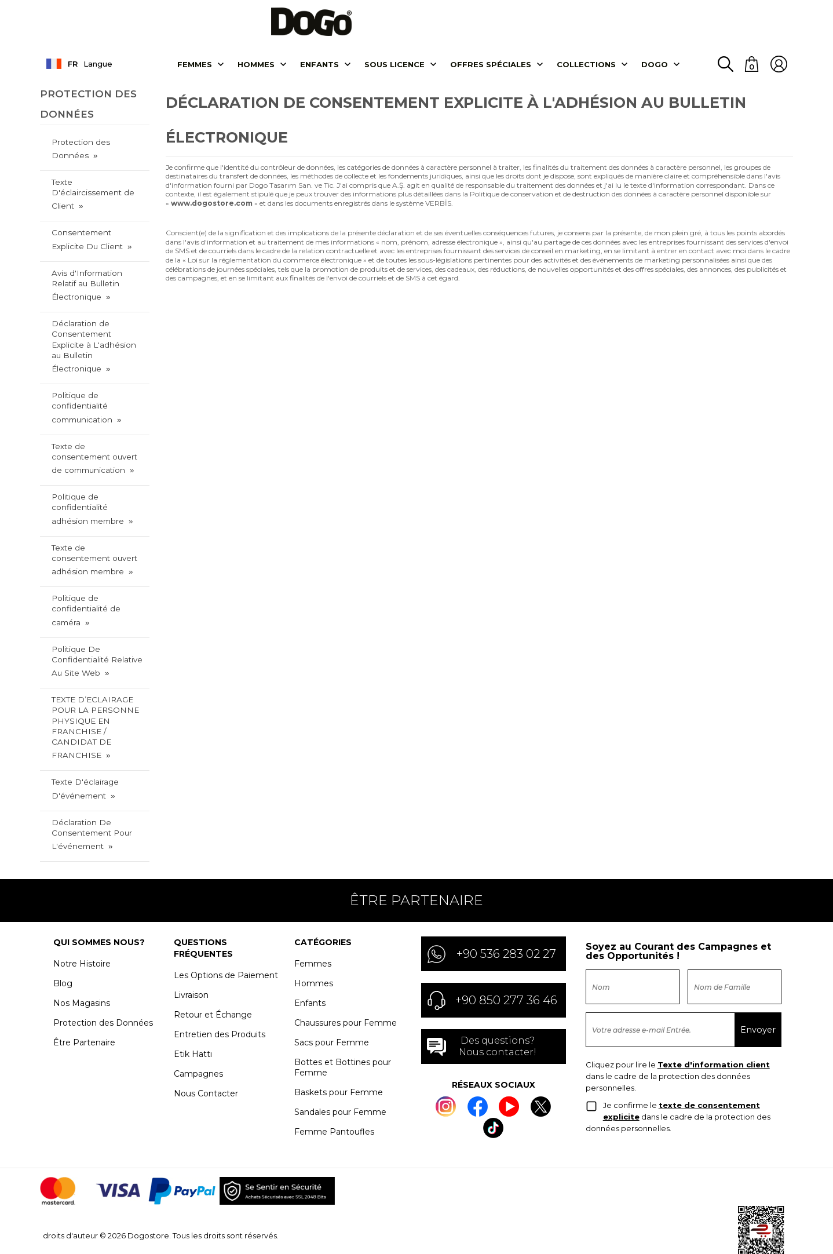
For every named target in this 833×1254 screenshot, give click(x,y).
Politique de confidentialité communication (81, 386)
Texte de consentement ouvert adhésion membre (97, 534)
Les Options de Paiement (226, 931)
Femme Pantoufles (334, 1087)
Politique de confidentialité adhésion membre (97, 485)
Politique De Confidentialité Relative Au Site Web (96, 633)
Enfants (319, 71)
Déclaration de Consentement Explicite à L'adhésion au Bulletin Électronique (97, 332)
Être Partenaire (84, 998)
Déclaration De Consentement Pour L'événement (90, 790)
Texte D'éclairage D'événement (85, 746)
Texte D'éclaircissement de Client (97, 194)
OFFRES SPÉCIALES (490, 71)
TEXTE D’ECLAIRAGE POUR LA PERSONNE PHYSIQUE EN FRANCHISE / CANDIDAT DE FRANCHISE (97, 692)
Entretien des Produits (219, 990)
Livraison (191, 951)
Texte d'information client (713, 1020)
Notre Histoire (82, 919)
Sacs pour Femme (331, 998)
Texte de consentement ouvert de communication (97, 436)
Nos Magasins (81, 959)
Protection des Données (80, 155)
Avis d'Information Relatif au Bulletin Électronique (98, 278)
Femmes (194, 71)
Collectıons (586, 71)
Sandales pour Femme (340, 1068)
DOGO (654, 71)
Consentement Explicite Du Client (97, 234)
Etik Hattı (193, 1010)
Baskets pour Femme (338, 1048)
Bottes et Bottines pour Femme (342, 1023)
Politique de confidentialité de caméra (85, 583)
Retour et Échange (213, 970)
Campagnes (198, 1030)
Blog (62, 939)
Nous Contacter (206, 1049)
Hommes (256, 71)
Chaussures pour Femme (345, 979)
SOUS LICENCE (394, 71)
